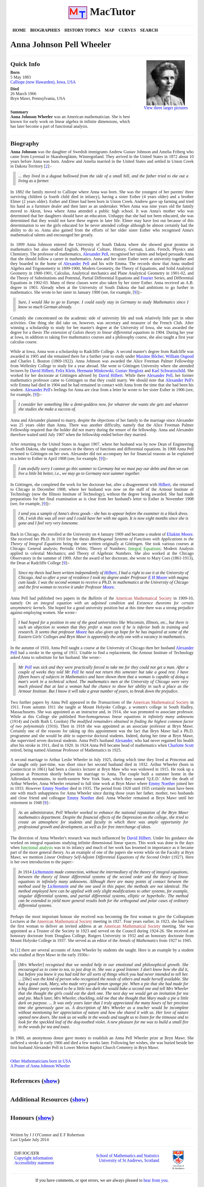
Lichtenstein (43, 872)
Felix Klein (65, 370)
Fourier (147, 278)
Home (19, 30)
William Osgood (179, 356)
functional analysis (37, 847)
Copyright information (33, 1158)
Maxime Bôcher (149, 356)
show (51, 1080)
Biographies (45, 30)
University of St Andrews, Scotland (129, 1160)
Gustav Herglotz (129, 370)
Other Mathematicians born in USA (40, 1061)
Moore (108, 587)
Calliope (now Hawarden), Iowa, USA (43, 82)
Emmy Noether (162, 783)
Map (109, 30)
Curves (127, 30)
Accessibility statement (34, 1162)
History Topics (82, 30)
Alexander (123, 740)
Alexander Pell (95, 254)
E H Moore (157, 577)
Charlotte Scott (181, 745)
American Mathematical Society (144, 598)
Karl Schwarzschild (168, 370)
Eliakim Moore (180, 534)
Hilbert (164, 484)
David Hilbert (42, 370)
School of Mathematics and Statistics (127, 1155)
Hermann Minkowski (95, 370)
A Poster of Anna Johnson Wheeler (40, 1066)
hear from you (155, 1180)
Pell (28, 667)
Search (149, 30)
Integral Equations (144, 548)
